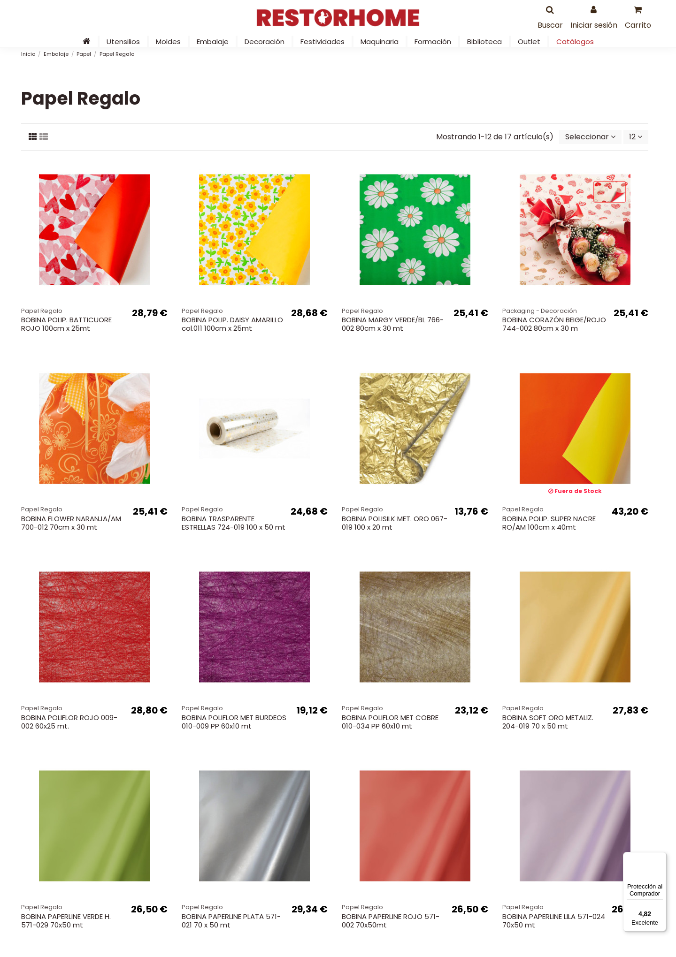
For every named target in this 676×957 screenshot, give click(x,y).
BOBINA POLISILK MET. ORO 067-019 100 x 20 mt (394, 523)
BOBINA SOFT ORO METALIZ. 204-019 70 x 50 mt (547, 722)
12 (635, 136)
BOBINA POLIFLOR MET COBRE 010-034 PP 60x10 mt (390, 722)
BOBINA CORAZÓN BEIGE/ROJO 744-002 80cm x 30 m (554, 324)
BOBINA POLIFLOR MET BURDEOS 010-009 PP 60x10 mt (234, 722)
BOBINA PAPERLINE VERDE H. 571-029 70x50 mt (66, 920)
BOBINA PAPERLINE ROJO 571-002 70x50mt (390, 920)
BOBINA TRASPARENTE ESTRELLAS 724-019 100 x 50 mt (233, 523)
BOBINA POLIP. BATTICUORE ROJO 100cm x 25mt (66, 324)
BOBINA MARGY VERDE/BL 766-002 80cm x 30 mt (393, 324)
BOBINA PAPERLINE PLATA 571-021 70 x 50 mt (231, 920)
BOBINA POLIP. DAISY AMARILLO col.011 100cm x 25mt (232, 324)
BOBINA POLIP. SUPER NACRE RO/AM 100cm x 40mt (549, 523)
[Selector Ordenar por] (590, 137)
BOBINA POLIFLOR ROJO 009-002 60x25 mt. (69, 722)
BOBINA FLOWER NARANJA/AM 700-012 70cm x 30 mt (71, 523)
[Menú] (661, 857)
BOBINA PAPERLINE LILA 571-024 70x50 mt (553, 920)
